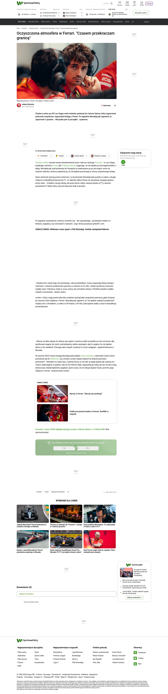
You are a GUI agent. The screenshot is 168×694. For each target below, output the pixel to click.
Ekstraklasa (57, 652)
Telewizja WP (49, 677)
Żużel (72, 22)
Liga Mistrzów (77, 652)
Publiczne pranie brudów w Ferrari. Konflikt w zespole (89, 412)
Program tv (38, 677)
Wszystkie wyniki (140, 13)
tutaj (56, 689)
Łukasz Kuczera (28, 104)
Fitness (20, 662)
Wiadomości (72, 677)
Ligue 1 (56, 662)
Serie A (75, 659)
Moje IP (63, 677)
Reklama (85, 674)
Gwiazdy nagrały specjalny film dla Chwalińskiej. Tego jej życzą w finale (134, 587)
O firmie (39, 674)
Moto (127, 22)
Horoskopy (28, 677)
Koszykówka (118, 22)
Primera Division (59, 659)
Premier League (59, 656)
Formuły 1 (99, 162)
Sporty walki (81, 22)
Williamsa (54, 359)
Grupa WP (31, 674)
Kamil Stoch (117, 652)
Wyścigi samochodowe (57, 492)
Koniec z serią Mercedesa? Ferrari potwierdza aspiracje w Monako (30, 551)
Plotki (57, 677)
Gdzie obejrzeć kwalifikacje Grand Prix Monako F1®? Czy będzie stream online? (65, 551)
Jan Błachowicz (118, 659)
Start (18, 28)
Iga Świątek (97, 659)
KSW (19, 666)
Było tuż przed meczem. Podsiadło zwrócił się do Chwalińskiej (134, 581)
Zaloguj (149, 3)
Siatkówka (63, 22)
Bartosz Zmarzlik (118, 656)
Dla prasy (46, 674)
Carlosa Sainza (69, 165)
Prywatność (56, 674)
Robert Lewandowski (101, 652)
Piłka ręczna (106, 22)
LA (133, 22)
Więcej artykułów (133, 598)
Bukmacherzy (93, 22)
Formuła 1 (25, 28)
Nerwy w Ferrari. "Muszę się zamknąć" (86, 394)
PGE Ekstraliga (77, 662)
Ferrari (55, 165)
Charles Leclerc (34, 28)
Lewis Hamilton (87, 356)
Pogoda (20, 677)
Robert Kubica (98, 656)
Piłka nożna (45, 22)
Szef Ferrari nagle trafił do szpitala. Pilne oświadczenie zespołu (99, 551)
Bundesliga (76, 656)
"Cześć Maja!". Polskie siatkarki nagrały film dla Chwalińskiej (135, 592)
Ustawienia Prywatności (71, 674)
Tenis (55, 22)
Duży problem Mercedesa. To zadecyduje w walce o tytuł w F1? (99, 526)
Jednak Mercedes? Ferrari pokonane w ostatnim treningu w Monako (31, 526)
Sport (81, 677)
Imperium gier (89, 677)
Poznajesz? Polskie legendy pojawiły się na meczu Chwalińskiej (140, 572)
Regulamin (93, 674)
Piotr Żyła (96, 662)
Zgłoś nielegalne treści (31, 602)
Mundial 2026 (33, 22)
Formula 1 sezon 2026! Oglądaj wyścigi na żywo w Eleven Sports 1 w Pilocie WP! (70, 429)
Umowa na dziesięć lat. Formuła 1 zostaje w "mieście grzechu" (66, 526)
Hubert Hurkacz (118, 662)
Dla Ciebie (22, 22)
